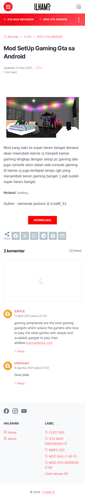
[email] (62, 236)
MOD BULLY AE (61, 456)
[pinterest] (53, 236)
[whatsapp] (34, 236)
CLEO (55, 432)
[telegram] (43, 236)
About (10, 439)
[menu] (8, 6)
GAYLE (19, 311)
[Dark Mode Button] (78, 6)
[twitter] (25, 236)
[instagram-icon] (15, 411)
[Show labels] (56, 473)
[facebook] (16, 236)
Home (10, 432)
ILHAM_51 (49, 492)
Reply (21, 351)
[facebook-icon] (6, 411)
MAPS (55, 450)
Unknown (21, 363)
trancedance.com (39, 343)
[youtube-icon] (24, 411)
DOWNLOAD (42, 220)
